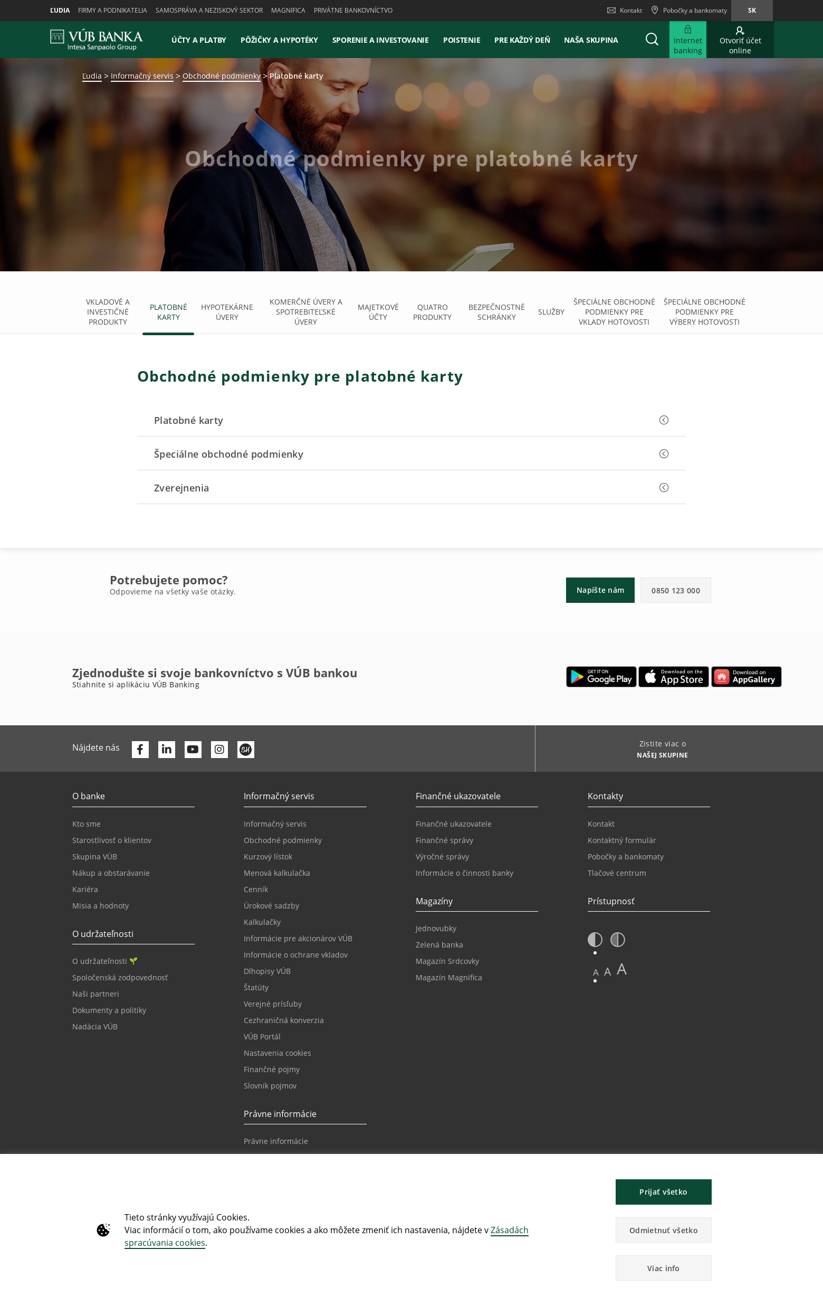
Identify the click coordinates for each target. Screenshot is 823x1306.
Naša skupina (591, 40)
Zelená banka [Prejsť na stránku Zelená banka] (439, 945)
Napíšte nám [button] (600, 590)
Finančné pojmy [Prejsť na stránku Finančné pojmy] (272, 1069)
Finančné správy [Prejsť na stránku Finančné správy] (444, 840)
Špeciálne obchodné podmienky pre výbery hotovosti (704, 312)
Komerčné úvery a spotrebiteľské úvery (306, 312)
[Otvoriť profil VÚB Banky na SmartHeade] (245, 749)
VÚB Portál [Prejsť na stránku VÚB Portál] (262, 1036)
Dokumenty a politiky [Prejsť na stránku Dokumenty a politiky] (109, 1010)
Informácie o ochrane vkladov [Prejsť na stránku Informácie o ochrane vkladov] (296, 955)
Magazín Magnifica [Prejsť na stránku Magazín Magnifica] (449, 977)
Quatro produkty (432, 312)
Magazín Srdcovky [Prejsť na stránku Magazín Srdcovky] (447, 961)
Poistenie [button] (461, 40)
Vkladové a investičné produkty (108, 312)
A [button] (596, 972)
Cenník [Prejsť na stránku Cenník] (256, 889)
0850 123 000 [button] (676, 590)
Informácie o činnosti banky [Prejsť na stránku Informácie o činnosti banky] (464, 873)
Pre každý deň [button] (522, 40)
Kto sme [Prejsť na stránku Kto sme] (86, 824)
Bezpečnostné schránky (496, 312)
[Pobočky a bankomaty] (688, 10)
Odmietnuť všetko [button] (663, 1230)
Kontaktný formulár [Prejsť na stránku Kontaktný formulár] (622, 840)
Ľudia (60, 10)
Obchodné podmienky (222, 76)
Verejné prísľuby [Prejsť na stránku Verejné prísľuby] (273, 1004)
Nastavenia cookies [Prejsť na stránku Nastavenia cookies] (277, 1053)
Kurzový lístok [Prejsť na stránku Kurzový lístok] (268, 856)
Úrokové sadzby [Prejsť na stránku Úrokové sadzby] (271, 906)
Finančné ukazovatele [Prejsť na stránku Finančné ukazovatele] (454, 824)
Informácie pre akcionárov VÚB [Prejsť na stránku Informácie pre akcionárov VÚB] (298, 938)
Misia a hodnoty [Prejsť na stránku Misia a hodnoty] (100, 906)
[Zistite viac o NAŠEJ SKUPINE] (658, 756)
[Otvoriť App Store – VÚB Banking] (674, 676)
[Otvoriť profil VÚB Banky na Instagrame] (219, 749)
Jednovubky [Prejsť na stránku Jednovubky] (436, 928)
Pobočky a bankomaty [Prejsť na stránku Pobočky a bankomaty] (626, 856)
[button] (652, 39)
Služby (551, 312)
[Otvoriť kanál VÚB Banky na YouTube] (193, 749)
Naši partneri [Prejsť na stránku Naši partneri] (95, 994)
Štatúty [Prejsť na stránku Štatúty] (256, 987)
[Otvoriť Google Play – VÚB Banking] (601, 676)
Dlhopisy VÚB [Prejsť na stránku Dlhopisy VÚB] (267, 971)
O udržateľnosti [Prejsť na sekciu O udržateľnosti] (104, 961)
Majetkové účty (378, 312)
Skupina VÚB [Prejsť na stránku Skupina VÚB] (94, 856)
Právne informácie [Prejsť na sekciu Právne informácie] (276, 1141)
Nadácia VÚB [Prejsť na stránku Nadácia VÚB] (95, 1026)
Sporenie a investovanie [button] (380, 40)
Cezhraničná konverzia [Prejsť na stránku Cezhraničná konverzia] (284, 1020)
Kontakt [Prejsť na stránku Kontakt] (601, 824)
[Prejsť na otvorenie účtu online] (740, 39)
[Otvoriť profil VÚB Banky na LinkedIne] (166, 749)
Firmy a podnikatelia (112, 10)
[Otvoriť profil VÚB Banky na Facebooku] (140, 749)
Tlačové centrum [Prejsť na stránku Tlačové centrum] (617, 873)
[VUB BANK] (96, 39)
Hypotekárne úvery (227, 312)
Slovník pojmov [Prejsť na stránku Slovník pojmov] (270, 1086)
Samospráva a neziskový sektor (209, 10)
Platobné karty (168, 312)
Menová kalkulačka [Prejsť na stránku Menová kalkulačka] (277, 873)
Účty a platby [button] (198, 40)
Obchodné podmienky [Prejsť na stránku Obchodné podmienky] (283, 840)
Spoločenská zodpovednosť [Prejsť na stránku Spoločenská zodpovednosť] (120, 977)
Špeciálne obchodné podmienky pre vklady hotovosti (614, 312)
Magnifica (288, 10)
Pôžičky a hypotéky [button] (279, 40)
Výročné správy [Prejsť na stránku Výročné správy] (442, 856)
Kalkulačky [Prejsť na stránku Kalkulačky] (262, 922)
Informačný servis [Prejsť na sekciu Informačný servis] (275, 824)
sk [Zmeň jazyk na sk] (752, 10)
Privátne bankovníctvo (353, 10)
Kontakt (624, 10)
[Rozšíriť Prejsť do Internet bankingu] (687, 39)
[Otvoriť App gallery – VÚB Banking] (746, 676)
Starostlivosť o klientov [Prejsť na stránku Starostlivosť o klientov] (111, 840)
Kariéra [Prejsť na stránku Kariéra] (85, 889)
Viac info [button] (663, 1268)
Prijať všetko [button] (663, 1192)
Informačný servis (142, 76)
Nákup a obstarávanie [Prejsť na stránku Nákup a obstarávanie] (111, 873)
